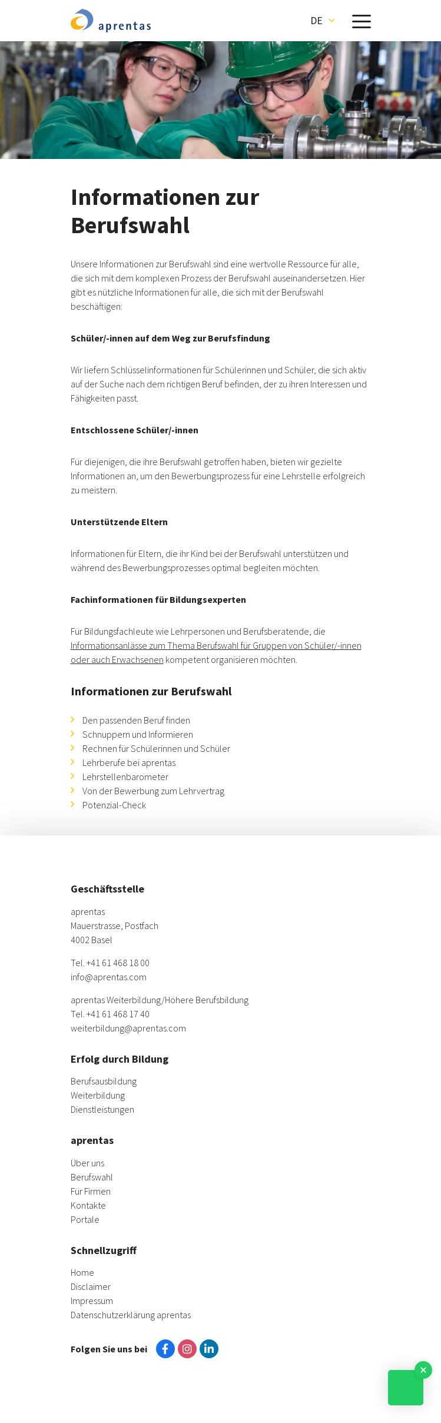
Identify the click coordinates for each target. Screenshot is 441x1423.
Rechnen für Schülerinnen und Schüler (156, 748)
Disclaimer (91, 1286)
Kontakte (88, 1205)
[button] (322, 20)
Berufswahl (92, 1177)
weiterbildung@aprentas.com (128, 1028)
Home (82, 1272)
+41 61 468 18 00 (118, 962)
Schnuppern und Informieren (137, 734)
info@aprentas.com (109, 977)
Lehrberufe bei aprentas (128, 762)
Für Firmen (91, 1191)
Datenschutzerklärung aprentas (131, 1315)
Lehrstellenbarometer (125, 776)
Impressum (92, 1300)
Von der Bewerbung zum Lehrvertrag (153, 791)
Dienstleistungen (102, 1109)
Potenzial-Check (114, 805)
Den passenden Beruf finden (136, 720)
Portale (85, 1219)
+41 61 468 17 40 (118, 1014)
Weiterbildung (98, 1095)
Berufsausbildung (104, 1081)
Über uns (87, 1163)
